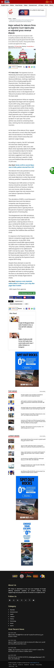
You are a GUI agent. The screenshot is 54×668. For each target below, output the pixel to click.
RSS (16, 666)
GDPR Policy (11, 666)
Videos (25, 5)
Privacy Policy (39, 664)
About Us (15, 664)
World (10, 623)
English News (4, 5)
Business (11, 609)
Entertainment (33, 5)
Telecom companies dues (16, 303)
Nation (14, 18)
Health (10, 614)
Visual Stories (18, 5)
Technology (12, 621)
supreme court (18, 301)
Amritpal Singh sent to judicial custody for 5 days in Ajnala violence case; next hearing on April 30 (33, 408)
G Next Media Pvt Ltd (34, 662)
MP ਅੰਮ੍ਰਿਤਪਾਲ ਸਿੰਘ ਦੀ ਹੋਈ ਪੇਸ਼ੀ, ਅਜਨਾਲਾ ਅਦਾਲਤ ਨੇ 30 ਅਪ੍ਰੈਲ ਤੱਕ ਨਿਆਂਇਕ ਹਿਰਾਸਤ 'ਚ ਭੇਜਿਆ (33, 472)
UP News (40, 5)
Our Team (32, 664)
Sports (10, 625)
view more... (43, 391)
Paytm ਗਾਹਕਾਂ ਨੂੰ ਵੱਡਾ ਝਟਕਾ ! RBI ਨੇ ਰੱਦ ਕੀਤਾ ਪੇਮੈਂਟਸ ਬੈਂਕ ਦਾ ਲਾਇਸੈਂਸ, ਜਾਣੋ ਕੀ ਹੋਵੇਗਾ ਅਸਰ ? (33, 465)
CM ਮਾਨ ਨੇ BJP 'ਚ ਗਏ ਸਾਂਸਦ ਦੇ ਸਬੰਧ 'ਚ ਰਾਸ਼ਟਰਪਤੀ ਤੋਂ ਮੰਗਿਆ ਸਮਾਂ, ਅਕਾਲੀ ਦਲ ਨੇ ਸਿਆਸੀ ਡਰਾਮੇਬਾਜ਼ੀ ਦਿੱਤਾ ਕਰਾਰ (33, 446)
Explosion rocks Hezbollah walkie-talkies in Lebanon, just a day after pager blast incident (22, 283)
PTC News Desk (17, 46)
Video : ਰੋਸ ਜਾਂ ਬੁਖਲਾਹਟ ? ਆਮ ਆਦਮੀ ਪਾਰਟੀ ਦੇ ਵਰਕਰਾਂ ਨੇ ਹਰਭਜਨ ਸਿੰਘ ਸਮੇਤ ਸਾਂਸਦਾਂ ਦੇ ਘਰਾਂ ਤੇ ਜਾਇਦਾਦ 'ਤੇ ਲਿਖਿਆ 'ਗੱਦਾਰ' (33, 453)
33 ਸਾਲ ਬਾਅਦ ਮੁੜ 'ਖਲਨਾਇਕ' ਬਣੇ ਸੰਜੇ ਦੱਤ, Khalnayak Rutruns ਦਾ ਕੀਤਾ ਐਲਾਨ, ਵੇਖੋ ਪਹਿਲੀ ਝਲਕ (32, 459)
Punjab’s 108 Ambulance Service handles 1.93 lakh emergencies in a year (32, 427)
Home (9, 18)
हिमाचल (51, 5)
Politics (12, 5)
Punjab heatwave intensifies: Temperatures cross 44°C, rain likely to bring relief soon (33, 414)
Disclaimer (26, 664)
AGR (26, 303)
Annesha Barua (30, 46)
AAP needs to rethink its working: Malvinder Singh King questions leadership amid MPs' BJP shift (32, 402)
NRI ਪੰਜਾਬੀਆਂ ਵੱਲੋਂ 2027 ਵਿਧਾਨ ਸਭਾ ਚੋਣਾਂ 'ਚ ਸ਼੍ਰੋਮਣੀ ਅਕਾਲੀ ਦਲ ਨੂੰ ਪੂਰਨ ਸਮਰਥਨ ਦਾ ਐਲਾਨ (33, 440)
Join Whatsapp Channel (27, 293)
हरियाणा (46, 5)
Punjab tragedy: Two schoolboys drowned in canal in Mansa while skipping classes (32, 395)
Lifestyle (11, 616)
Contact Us (20, 664)
